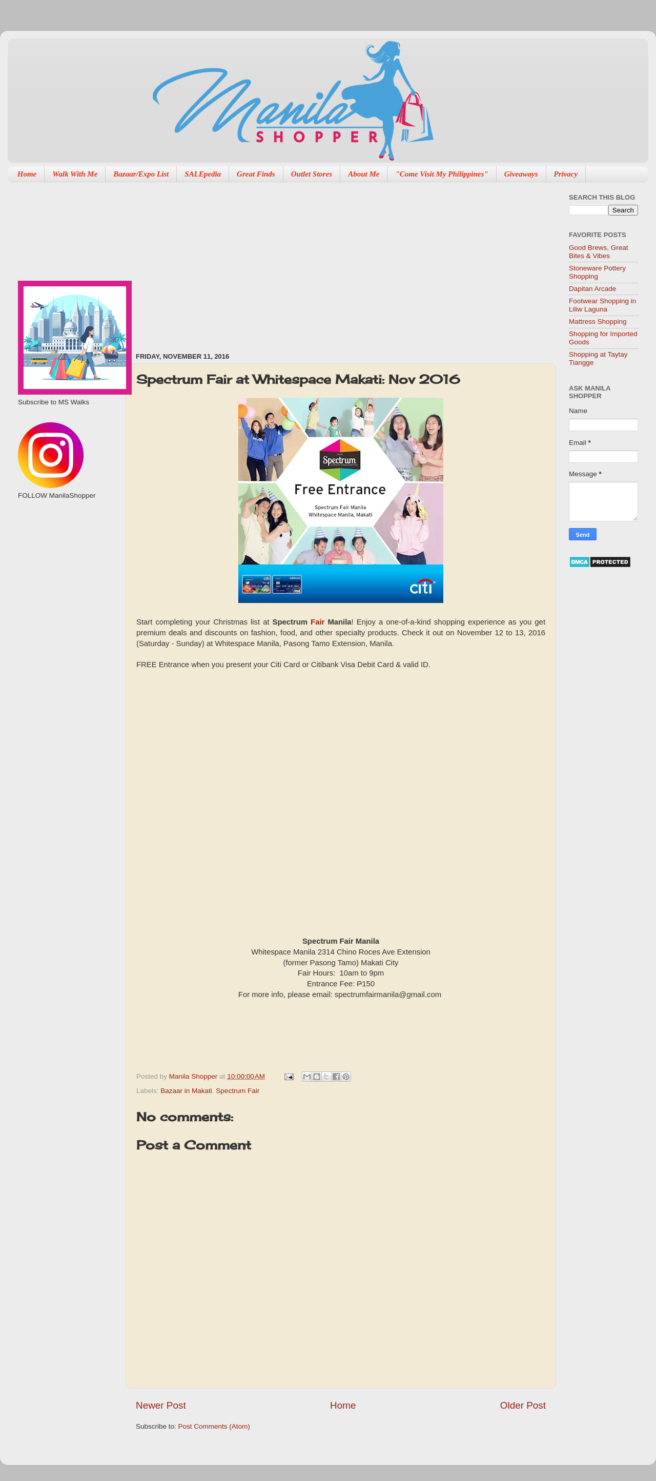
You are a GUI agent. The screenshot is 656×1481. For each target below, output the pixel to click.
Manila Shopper (194, 1076)
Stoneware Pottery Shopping (597, 272)
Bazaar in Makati (186, 1091)
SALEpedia (202, 174)
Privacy (566, 174)
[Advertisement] (281, 262)
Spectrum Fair (237, 1091)
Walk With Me (74, 174)
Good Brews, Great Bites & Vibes (598, 252)
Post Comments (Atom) (214, 1426)
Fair (317, 622)
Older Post (523, 1405)
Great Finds (256, 174)
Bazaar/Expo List (141, 174)
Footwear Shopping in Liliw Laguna (602, 305)
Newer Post (161, 1405)
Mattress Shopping (598, 321)
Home (27, 174)
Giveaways (521, 174)
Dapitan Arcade (592, 289)
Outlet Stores (311, 174)
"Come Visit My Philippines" (441, 174)
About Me (363, 174)
